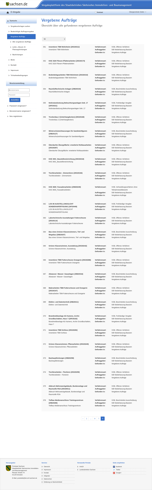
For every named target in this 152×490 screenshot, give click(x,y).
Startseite (13, 21)
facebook (119, 466)
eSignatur (47, 476)
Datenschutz (48, 479)
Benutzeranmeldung (17, 83)
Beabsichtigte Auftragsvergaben (22, 31)
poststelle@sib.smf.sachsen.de (27, 478)
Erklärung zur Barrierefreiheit (53, 482)
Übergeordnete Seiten (136, 12)
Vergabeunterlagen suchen (20, 26)
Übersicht (47, 466)
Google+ (118, 473)
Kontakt (13, 65)
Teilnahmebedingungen (19, 75)
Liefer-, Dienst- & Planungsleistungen (19, 48)
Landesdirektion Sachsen (87, 470)
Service (44, 463)
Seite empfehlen (119, 463)
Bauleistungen (17, 55)
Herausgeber (10, 463)
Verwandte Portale (84, 463)
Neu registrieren (16, 116)
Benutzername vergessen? (20, 111)
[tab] (22, 463)
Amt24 (81, 466)
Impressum (15, 70)
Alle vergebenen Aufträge (21, 42)
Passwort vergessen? (18, 106)
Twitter (118, 470)
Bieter (13, 60)
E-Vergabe (13, 11)
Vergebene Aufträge (18, 36)
